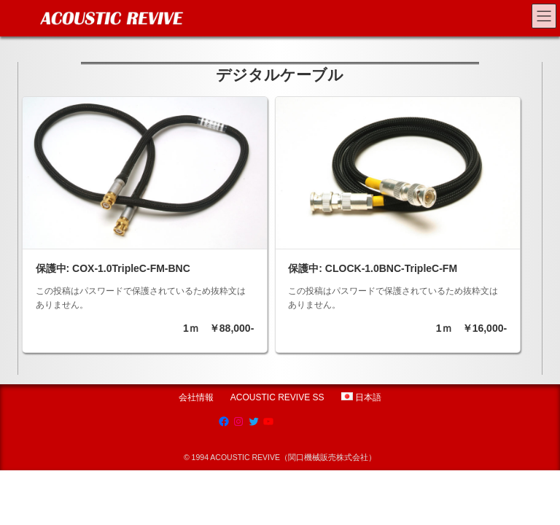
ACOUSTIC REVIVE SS (277, 397)
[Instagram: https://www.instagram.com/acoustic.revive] (238, 421)
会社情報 (196, 397)
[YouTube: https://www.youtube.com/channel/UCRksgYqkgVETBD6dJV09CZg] (268, 421)
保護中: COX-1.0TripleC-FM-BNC (113, 268)
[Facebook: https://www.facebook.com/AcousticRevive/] (224, 421)
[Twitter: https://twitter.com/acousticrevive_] (254, 421)
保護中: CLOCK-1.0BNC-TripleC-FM (372, 268)
